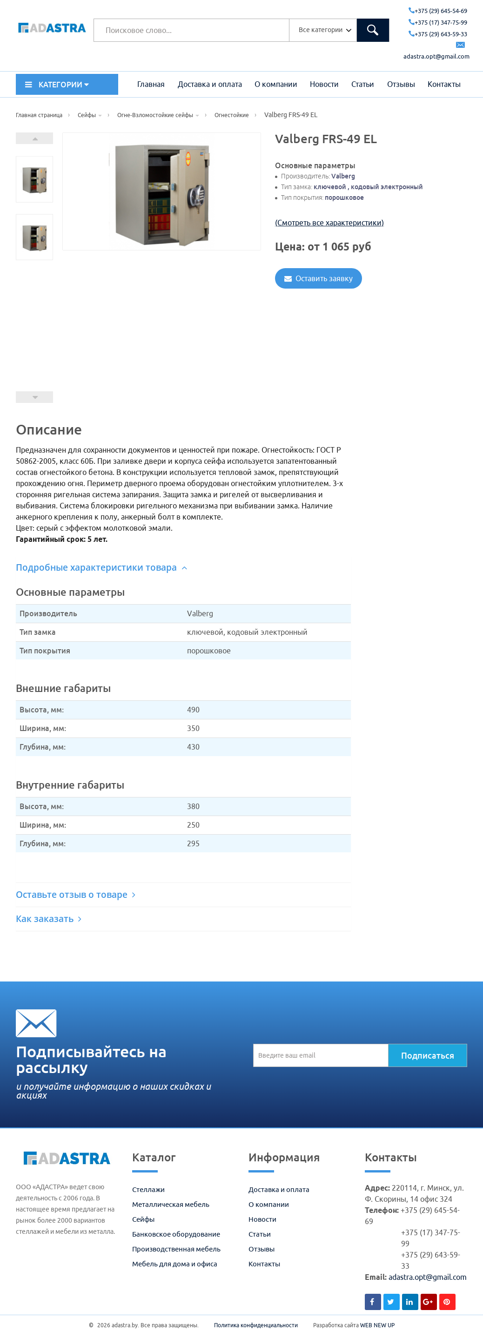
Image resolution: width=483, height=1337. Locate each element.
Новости (324, 84)
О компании (276, 84)
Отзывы (401, 84)
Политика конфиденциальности (256, 1325)
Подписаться (427, 1055)
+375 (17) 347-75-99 (438, 22)
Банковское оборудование (176, 1234)
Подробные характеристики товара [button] (101, 567)
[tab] (183, 568)
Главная (151, 84)
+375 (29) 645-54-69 (438, 10)
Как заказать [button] (48, 919)
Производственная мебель (176, 1249)
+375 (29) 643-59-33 (438, 34)
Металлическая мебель (170, 1204)
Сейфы (143, 1219)
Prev (34, 397)
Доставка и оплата (210, 84)
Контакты (444, 84)
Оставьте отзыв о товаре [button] (75, 895)
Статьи (362, 84)
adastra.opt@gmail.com (428, 1277)
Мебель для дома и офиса (174, 1264)
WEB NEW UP (377, 1325)
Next (34, 138)
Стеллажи (148, 1189)
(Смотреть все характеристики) (329, 222)
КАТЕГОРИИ (57, 84)
